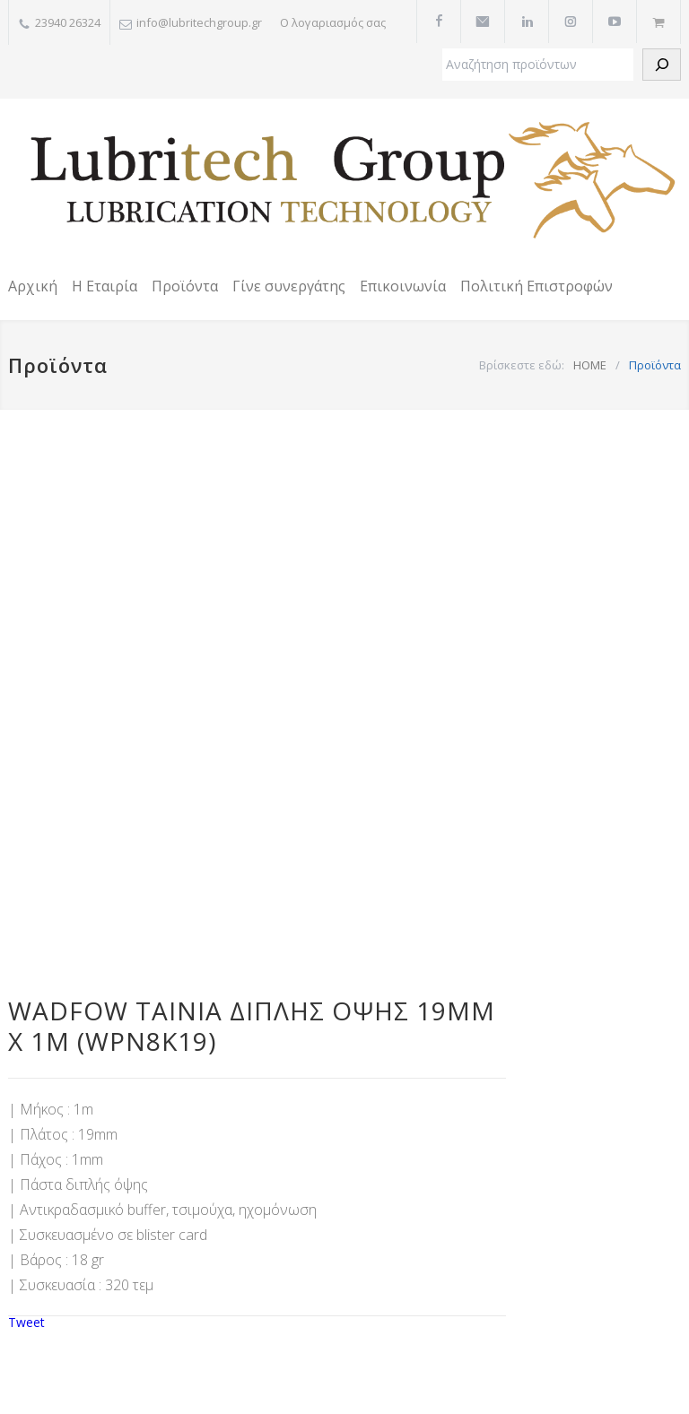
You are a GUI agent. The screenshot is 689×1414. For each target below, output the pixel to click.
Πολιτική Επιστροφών (536, 286)
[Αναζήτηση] (661, 64)
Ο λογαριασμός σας (333, 22)
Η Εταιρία (104, 286)
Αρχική (32, 286)
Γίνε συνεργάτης (288, 286)
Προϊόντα (185, 286)
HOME (589, 365)
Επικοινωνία (403, 286)
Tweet (26, 1322)
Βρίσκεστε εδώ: (521, 365)
